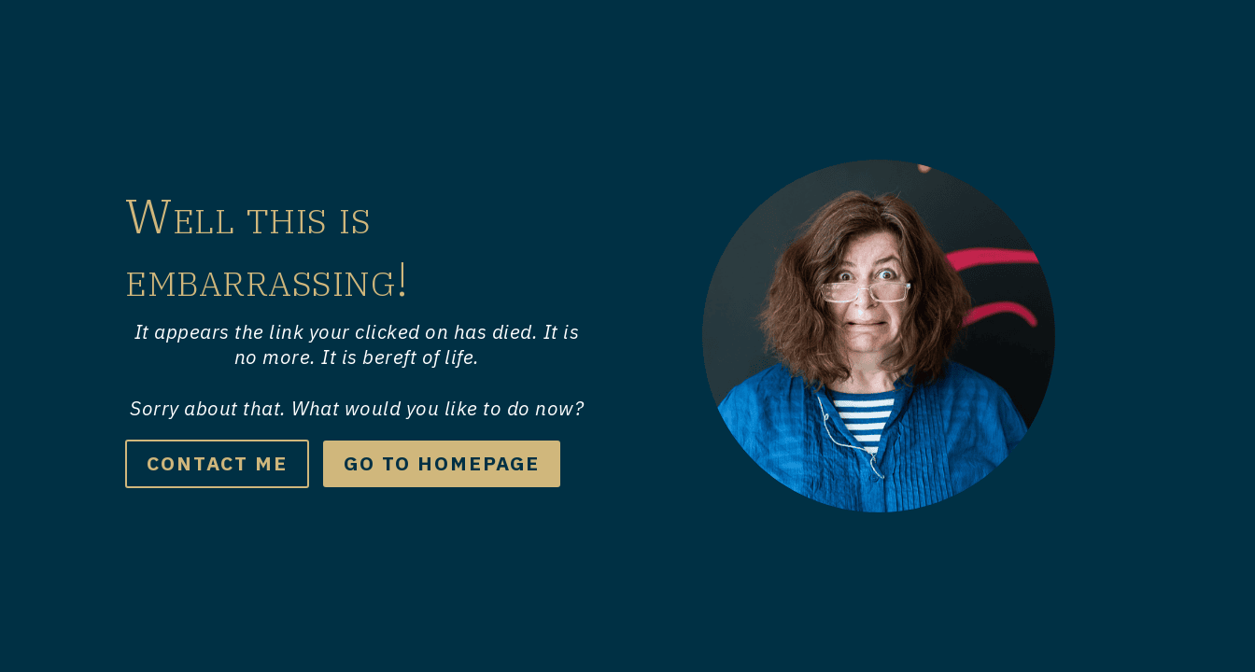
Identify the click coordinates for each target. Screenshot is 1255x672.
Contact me (217, 463)
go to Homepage (442, 463)
